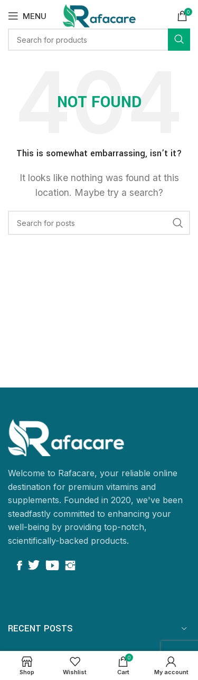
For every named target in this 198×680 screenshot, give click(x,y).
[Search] (99, 223)
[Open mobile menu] (27, 15)
